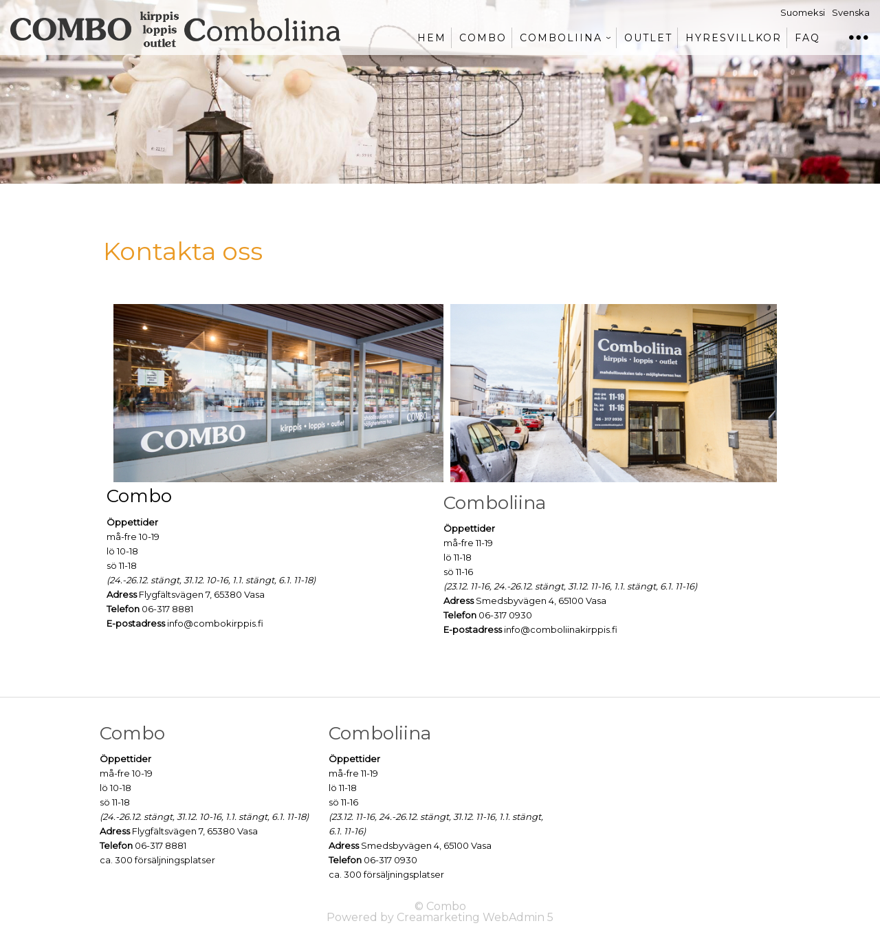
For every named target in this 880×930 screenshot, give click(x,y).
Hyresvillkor (733, 38)
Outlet (648, 38)
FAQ (807, 38)
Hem (431, 38)
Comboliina (561, 38)
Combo (483, 38)
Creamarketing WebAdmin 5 (475, 917)
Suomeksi (802, 12)
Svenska (851, 12)
